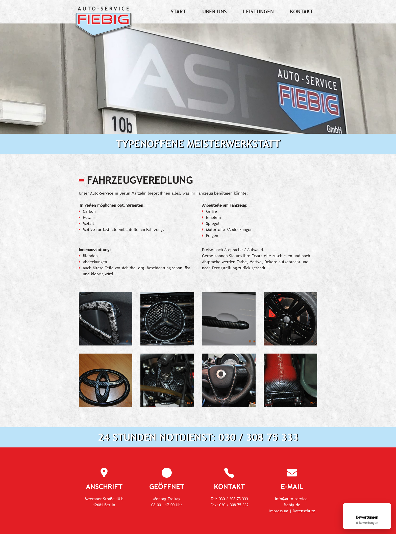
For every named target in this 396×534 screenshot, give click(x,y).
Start (178, 11)
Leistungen (258, 11)
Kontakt (301, 11)
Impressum (278, 511)
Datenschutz (304, 511)
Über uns (214, 11)
